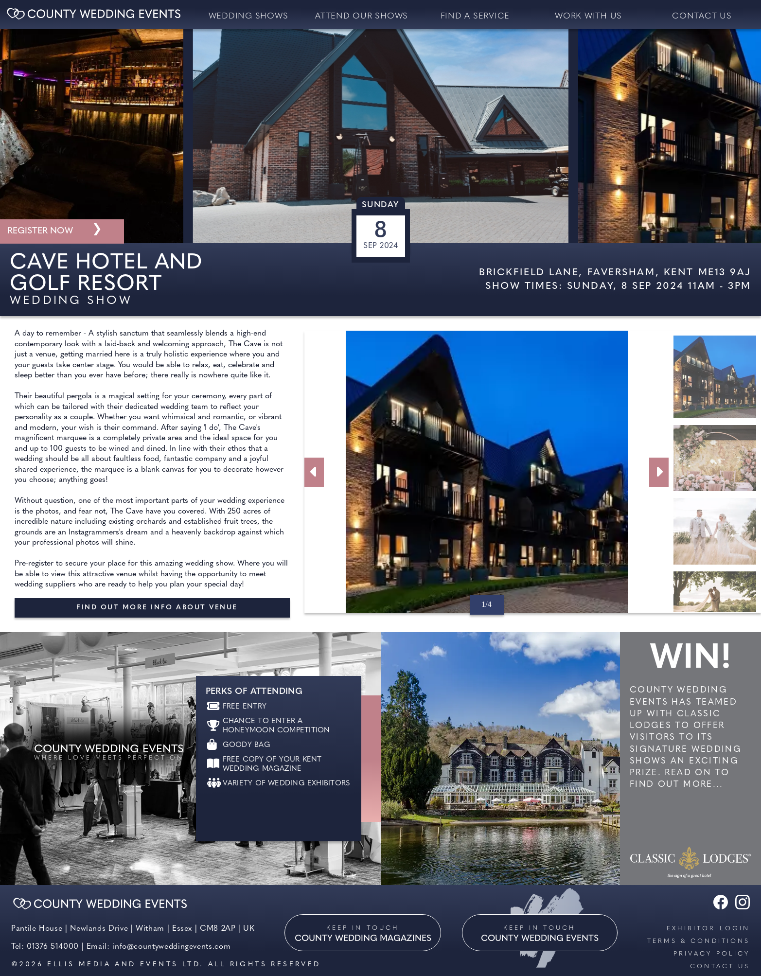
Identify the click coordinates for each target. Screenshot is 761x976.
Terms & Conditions (698, 941)
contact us (702, 16)
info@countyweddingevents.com (171, 947)
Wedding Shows (248, 16)
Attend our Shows (361, 16)
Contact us (720, 966)
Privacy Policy (711, 954)
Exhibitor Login (708, 928)
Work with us (588, 16)
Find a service (475, 16)
